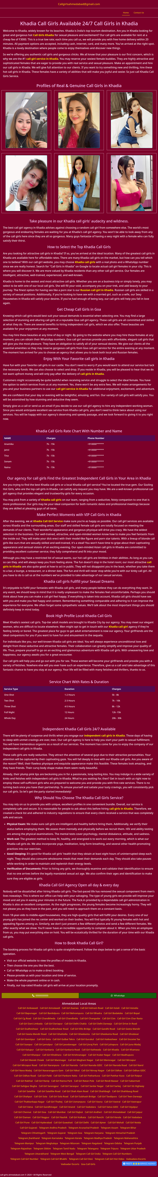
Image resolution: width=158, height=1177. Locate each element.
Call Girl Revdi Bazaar (107, 1080)
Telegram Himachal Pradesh (120, 1132)
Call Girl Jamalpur (43, 1044)
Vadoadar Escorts (70, 1164)
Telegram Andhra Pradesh (53, 1127)
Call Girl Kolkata (77, 1117)
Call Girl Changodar (90, 1018)
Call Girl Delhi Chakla (75, 1023)
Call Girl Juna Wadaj (130, 1044)
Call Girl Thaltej (54, 1101)
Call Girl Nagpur (40, 1117)
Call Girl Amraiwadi (50, 1008)
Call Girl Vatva (25, 1106)
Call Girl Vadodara (86, 1106)
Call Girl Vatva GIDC (108, 1106)
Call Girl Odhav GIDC (135, 1070)
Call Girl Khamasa (130, 1049)
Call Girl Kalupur (25, 1049)
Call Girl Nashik (59, 1117)
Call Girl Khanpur (32, 1054)
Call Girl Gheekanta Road (105, 1034)
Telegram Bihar (128, 1127)
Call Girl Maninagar (56, 1060)
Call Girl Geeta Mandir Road (32, 1034)
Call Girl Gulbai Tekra (64, 1039)
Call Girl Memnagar (105, 1060)
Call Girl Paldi (45, 1075)
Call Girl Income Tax (129, 1039)
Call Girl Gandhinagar (46, 1106)
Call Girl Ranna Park (61, 1080)
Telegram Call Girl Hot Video (109, 1158)
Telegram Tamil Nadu (64, 1148)
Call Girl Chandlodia (67, 1018)
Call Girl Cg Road (22, 1018)
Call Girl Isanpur (24, 1044)
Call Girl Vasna (95, 1101)
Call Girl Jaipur (134, 1112)
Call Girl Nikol (72, 1070)
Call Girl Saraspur (70, 1086)
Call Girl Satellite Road (48, 1091)
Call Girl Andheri (93, 1112)
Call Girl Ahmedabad (115, 1112)
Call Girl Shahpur (23, 1096)
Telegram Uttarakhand (37, 1153)
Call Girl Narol (136, 1065)
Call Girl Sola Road (58, 1096)
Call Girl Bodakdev (113, 1013)
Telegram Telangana (88, 1148)
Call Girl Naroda (69, 1065)
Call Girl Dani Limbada (31, 1023)
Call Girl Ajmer (98, 1122)
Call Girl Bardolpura (49, 1013)
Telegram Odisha (113, 1143)
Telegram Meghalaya (47, 1143)
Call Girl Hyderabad (41, 1122)
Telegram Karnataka (52, 1138)
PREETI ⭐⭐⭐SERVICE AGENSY (139, 1163)
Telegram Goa (75, 1132)
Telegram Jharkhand (29, 1138)
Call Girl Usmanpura (75, 1101)
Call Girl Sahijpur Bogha (24, 1086)
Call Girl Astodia (129, 1008)
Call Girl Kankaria (45, 1049)
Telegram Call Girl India (88, 1153)
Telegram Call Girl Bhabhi (53, 1158)
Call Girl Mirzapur (127, 1060)
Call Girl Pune (22, 1122)
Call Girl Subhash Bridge (83, 1096)
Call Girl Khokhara (51, 1054)
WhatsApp (118, 995)
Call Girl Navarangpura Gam (48, 1070)
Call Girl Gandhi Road (104, 1028)
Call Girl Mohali (116, 1122)
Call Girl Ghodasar (129, 1034)
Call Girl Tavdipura (107, 1096)
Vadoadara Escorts (136, 1158)
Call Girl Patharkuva (89, 1075)
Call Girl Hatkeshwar (106, 1039)
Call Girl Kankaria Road (68, 1049)
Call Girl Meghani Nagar (80, 1060)
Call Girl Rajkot (75, 1112)
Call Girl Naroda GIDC (91, 1065)
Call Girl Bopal (132, 1013)
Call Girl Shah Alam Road (75, 1091)
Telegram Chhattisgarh (33, 1132)
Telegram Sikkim (42, 1148)
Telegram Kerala (73, 1138)
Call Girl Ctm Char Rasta (129, 1018)
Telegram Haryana (94, 1132)
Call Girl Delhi (82, 1122)
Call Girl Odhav (114, 1070)
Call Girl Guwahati (63, 1122)
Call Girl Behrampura (72, 1013)
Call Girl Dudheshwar (27, 1028)
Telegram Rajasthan (21, 1148)
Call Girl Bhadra (93, 1013)
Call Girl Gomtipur (25, 1039)
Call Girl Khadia (111, 1049)
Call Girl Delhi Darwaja (100, 1023)
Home (126, 12)
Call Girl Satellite (26, 1091)
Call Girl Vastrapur (131, 1101)
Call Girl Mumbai (57, 1112)
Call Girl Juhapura (109, 1044)
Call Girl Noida (133, 1122)
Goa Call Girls (88, 1164)
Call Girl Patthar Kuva (113, 1075)
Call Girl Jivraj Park (88, 1044)
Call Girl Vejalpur (129, 1106)
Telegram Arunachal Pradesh (83, 1127)
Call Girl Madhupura (123, 1054)
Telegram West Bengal (62, 1153)
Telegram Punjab (133, 1143)
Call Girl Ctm (108, 1018)
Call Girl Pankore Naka (65, 1075)
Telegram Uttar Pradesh (133, 1148)
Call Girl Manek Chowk (32, 1060)
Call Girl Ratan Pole (84, 1080)
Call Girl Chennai (22, 1112)
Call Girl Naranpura (49, 1065)
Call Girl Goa (39, 1112)
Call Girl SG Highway (133, 1086)
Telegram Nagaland (91, 1143)
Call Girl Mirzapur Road (25, 1065)
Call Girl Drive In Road (125, 1023)
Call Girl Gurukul (85, 1039)
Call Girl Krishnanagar (74, 1054)
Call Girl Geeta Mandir (128, 1028)
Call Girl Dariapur (53, 1023)
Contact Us (139, 12)
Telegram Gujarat (56, 1132)
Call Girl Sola (40, 1096)
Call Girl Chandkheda (44, 1018)
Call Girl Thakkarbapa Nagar (30, 1101)
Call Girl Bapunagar (27, 1013)
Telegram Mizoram (69, 1143)
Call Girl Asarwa (70, 1008)
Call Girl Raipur (134, 1075)
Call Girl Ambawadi (28, 1008)
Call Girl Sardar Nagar (92, 1086)
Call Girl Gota (44, 1039)
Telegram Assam (109, 1127)
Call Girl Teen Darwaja (130, 1096)
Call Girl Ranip (42, 1080)
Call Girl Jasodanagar (66, 1044)
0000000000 (40, 995)
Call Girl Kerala (113, 1117)
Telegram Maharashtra (126, 1138)
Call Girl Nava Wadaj (21, 1070)
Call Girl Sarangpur (49, 1086)
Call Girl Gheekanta (79, 1034)
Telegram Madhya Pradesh (98, 1138)
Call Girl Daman (22, 1117)
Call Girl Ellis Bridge (80, 1028)
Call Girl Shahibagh (100, 1091)
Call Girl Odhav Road (25, 1075)
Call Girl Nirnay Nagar (92, 1070)
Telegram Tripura (109, 1148)
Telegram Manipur (24, 1143)
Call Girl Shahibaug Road (125, 1091)
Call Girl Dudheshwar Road (54, 1028)
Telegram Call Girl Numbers (117, 1153)
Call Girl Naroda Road (115, 1065)
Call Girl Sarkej (113, 1086)
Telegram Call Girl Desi (81, 1158)
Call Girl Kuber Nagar (99, 1054)
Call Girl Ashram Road (91, 1008)
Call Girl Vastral (112, 1101)
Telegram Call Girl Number (24, 1158)
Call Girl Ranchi (96, 1117)
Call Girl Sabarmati (130, 1080)
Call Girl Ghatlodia (58, 1034)
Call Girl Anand (67, 1106)
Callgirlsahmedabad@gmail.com (79, 4)
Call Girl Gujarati (28, 1127)
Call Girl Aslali (112, 1008)
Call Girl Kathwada (91, 1049)
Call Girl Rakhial (24, 1080)
